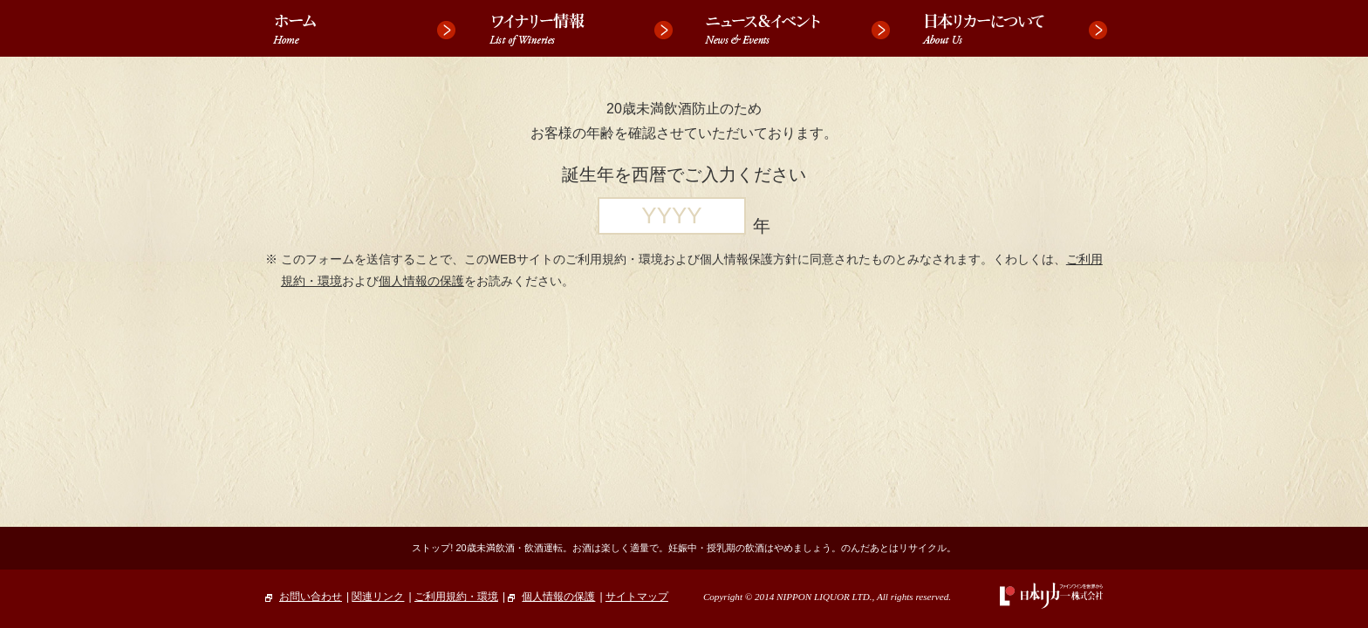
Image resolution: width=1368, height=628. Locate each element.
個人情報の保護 (421, 281)
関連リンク (378, 596)
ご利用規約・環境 (456, 596)
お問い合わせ (303, 596)
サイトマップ (636, 596)
